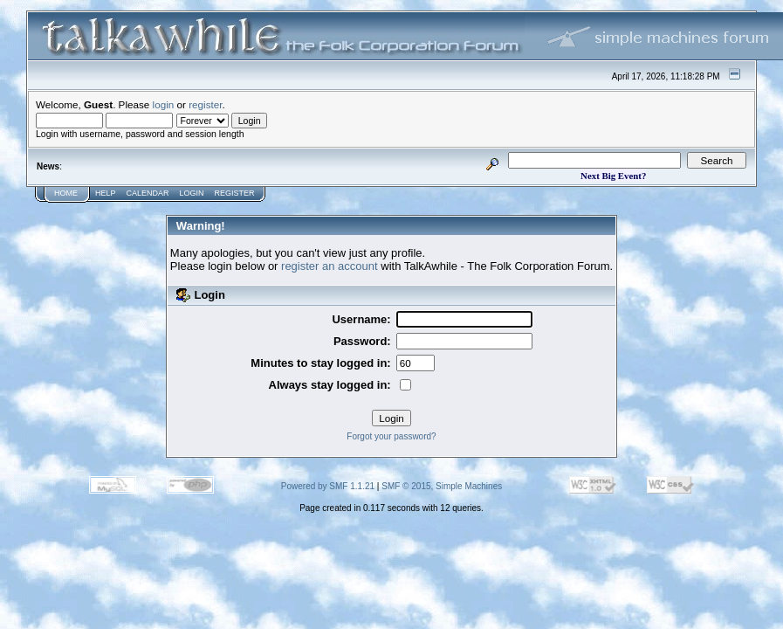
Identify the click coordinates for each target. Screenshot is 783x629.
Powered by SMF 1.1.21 (327, 486)
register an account (329, 266)
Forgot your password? (391, 436)
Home (66, 193)
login (164, 104)
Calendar (148, 193)
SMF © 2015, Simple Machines (441, 486)
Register (235, 193)
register (205, 104)
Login (192, 193)
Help (105, 193)
